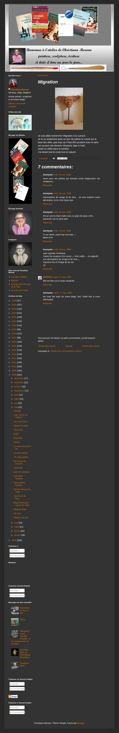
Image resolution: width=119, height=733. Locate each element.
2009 (14, 370)
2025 (14, 305)
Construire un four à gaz (25, 610)
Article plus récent (46, 346)
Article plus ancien (91, 346)
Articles (14, 551)
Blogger (80, 723)
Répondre (47, 185)
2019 (14, 329)
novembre (19, 382)
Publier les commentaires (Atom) (66, 351)
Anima (17, 442)
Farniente (18, 468)
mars (16, 527)
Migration (18, 438)
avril (16, 523)
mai (16, 407)
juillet (17, 399)
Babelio (14, 280)
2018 (14, 333)
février (17, 531)
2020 (14, 325)
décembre (19, 378)
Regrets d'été (20, 509)
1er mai (17, 513)
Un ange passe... (22, 457)
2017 (14, 338)
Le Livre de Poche (19, 290)
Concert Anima (20, 453)
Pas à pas (18, 430)
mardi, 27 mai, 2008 (62, 277)
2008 (14, 375)
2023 (14, 313)
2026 (14, 300)
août (16, 395)
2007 (14, 540)
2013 (14, 354)
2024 (14, 309)
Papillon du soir (21, 517)
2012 (14, 358)
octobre (18, 386)
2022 (14, 317)
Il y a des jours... (21, 421)
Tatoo (22, 619)
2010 (14, 366)
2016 (14, 342)
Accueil (68, 346)
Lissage (17, 411)
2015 (14, 346)
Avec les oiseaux (21, 472)
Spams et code (21, 425)
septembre (19, 391)
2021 (14, 321)
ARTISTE (47, 277)
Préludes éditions (19, 277)
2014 (14, 350)
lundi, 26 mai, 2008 (62, 175)
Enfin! (16, 434)
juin (16, 403)
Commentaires (18, 555)
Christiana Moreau (20, 89)
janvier (17, 535)
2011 (14, 362)
